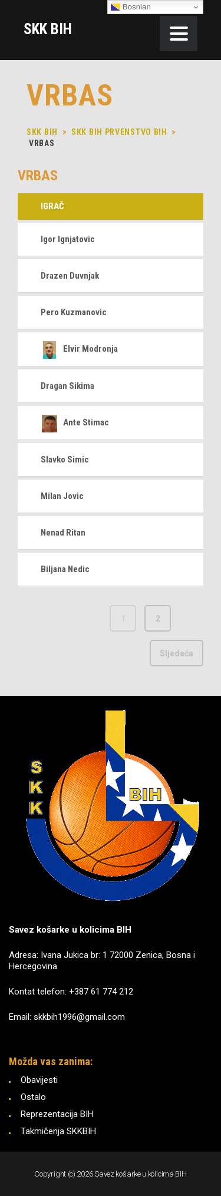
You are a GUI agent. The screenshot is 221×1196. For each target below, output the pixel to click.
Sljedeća (176, 653)
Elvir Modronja (79, 348)
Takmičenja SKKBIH (58, 1131)
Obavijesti (39, 1080)
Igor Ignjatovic (68, 239)
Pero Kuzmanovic (74, 312)
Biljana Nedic (65, 569)
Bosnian (131, 7)
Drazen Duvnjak (70, 275)
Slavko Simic (65, 459)
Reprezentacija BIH (57, 1114)
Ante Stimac (75, 422)
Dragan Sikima (67, 386)
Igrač (52, 206)
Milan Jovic (62, 496)
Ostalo (33, 1097)
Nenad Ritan (63, 532)
